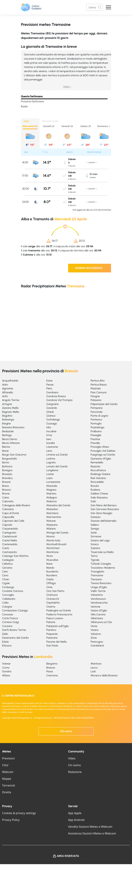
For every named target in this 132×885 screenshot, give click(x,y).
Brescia (6, 489)
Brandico (7, 478)
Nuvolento (52, 571)
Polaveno (96, 400)
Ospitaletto (53, 602)
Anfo (5, 396)
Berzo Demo (9, 439)
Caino (5, 497)
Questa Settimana (32, 96)
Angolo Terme (10, 400)
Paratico (51, 630)
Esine (49, 380)
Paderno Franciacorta (59, 614)
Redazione (75, 772)
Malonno (51, 501)
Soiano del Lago (100, 540)
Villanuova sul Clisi (101, 622)
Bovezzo (7, 474)
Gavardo (51, 407)
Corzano (7, 626)
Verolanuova (98, 598)
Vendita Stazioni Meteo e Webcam (90, 827)
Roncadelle (97, 482)
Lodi (93, 671)
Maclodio (51, 485)
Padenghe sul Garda (58, 610)
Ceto (5, 571)
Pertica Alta (97, 380)
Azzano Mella (10, 407)
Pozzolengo (97, 427)
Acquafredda (10, 380)
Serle (94, 532)
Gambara (52, 392)
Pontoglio (96, 423)
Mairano (51, 493)
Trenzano (96, 579)
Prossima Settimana (32, 101)
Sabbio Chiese (99, 493)
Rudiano (95, 489)
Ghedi (50, 411)
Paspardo (52, 634)
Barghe (6, 423)
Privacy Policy (11, 820)
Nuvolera (51, 575)
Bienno (6, 446)
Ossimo (50, 606)
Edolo (5, 641)
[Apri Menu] (108, 7)
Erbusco (7, 645)
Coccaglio (8, 594)
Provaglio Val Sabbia (103, 450)
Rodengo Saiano (101, 474)
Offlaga (51, 583)
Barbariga (8, 419)
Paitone (50, 622)
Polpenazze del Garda (104, 404)
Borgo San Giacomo (14, 454)
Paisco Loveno (54, 618)
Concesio (7, 614)
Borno (5, 462)
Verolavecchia (99, 602)
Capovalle (8, 517)
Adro (5, 384)
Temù (94, 556)
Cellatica (7, 563)
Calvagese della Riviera (16, 505)
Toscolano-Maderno (103, 567)
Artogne (7, 404)
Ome (49, 587)
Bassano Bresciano (13, 427)
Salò (93, 501)
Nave (49, 563)
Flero (49, 388)
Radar (24, 106)
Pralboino (96, 431)
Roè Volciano (98, 478)
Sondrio (6, 671)
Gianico (50, 415)
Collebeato (8, 598)
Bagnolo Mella (10, 411)
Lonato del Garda (56, 466)
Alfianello (7, 392)
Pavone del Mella (56, 641)
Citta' (5, 765)
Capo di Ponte (10, 513)
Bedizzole (8, 431)
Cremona (52, 675)
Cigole (6, 583)
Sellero (95, 524)
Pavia (49, 671)
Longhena (52, 470)
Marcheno (52, 513)
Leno (49, 450)
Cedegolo (8, 560)
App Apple (75, 813)
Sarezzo (96, 517)
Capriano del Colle (13, 520)
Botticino (7, 466)
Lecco (94, 667)
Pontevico (96, 419)
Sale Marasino (99, 497)
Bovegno (7, 470)
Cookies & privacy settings (19, 813)
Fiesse (49, 384)
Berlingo (7, 435)
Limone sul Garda (56, 454)
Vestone (95, 606)
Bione (5, 450)
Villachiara (97, 618)
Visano (95, 630)
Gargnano (52, 404)
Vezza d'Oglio (99, 610)
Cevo (5, 575)
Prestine (95, 439)
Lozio (49, 478)
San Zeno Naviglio (101, 513)
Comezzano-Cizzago (15, 610)
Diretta (6, 792)
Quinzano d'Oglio (101, 458)
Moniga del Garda (57, 532)
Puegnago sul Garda (103, 454)
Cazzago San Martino (15, 556)
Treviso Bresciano (101, 583)
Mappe (6, 779)
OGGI (26, 121)
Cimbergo (8, 587)
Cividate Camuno (12, 591)
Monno (50, 536)
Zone (94, 637)
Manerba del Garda (58, 505)
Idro (48, 427)
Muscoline (52, 560)
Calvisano (8, 509)
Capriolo (7, 524)
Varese (6, 663)
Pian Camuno (99, 392)
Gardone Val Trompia (59, 400)
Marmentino (53, 517)
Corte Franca (10, 618)
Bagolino (7, 415)
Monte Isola (53, 540)
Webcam (7, 772)
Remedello (97, 462)
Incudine (51, 431)
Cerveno (7, 567)
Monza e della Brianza (104, 675)
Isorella (50, 443)
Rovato (95, 485)
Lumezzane (53, 482)
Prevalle (95, 443)
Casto (5, 548)
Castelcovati (9, 536)
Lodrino (50, 458)
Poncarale (96, 411)
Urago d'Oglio (99, 587)
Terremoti (8, 785)
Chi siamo (66, 731)
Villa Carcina (98, 614)
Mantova (96, 663)
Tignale (95, 560)
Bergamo (51, 663)
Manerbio (52, 509)
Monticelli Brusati (56, 544)
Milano (6, 675)
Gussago (51, 423)
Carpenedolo (10, 528)
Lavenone (52, 446)
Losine (50, 474)
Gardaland (97, 645)
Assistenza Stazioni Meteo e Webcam (92, 833)
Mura (49, 556)
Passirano (52, 637)
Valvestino (97, 594)
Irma (49, 435)
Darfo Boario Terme (14, 630)
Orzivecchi (52, 598)
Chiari (5, 579)
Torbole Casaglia (101, 563)
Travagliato (97, 571)
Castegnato (9, 532)
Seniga (95, 528)
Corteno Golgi (10, 622)
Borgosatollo (9, 458)
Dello (5, 634)
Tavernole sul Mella (102, 552)
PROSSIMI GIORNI (50, 121)
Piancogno (97, 641)
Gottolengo (53, 419)
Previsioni (8, 758)
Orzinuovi (52, 594)
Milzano (51, 528)
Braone (6, 482)
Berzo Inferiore (11, 443)
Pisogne (95, 396)
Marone (51, 520)
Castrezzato (9, 552)
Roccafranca (98, 470)
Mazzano (52, 524)
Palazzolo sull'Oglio (57, 626)
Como (5, 667)
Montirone (52, 552)
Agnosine (7, 388)
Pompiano (97, 407)
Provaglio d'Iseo (100, 446)
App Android (76, 820)
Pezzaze (96, 388)
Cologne (7, 606)
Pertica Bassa (99, 384)
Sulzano (95, 548)
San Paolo (52, 645)
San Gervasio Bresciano (105, 509)
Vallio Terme (98, 591)
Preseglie (96, 435)
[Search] (94, 7)
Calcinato (7, 501)
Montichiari (53, 548)
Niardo (50, 567)
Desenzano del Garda (15, 637)
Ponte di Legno (99, 415)
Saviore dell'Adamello (103, 520)
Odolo (50, 579)
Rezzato (95, 466)
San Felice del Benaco (104, 505)
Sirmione (96, 536)
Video (71, 758)
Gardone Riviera (56, 396)
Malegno (51, 497)
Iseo (48, 439)
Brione (6, 493)
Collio (5, 602)
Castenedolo (9, 544)
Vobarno (96, 634)
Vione (94, 626)
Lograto (51, 462)
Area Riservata (68, 856)
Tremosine (97, 575)
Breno (5, 485)
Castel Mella (9, 540)
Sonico (95, 544)
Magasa (51, 489)
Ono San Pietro (55, 591)
